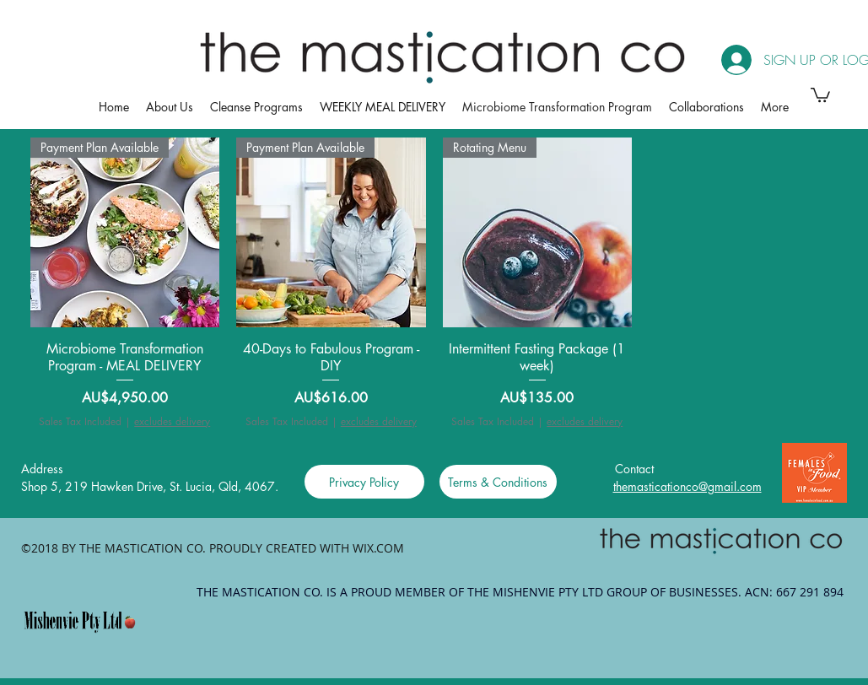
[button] (820, 94)
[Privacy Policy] (364, 482)
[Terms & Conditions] (498, 482)
